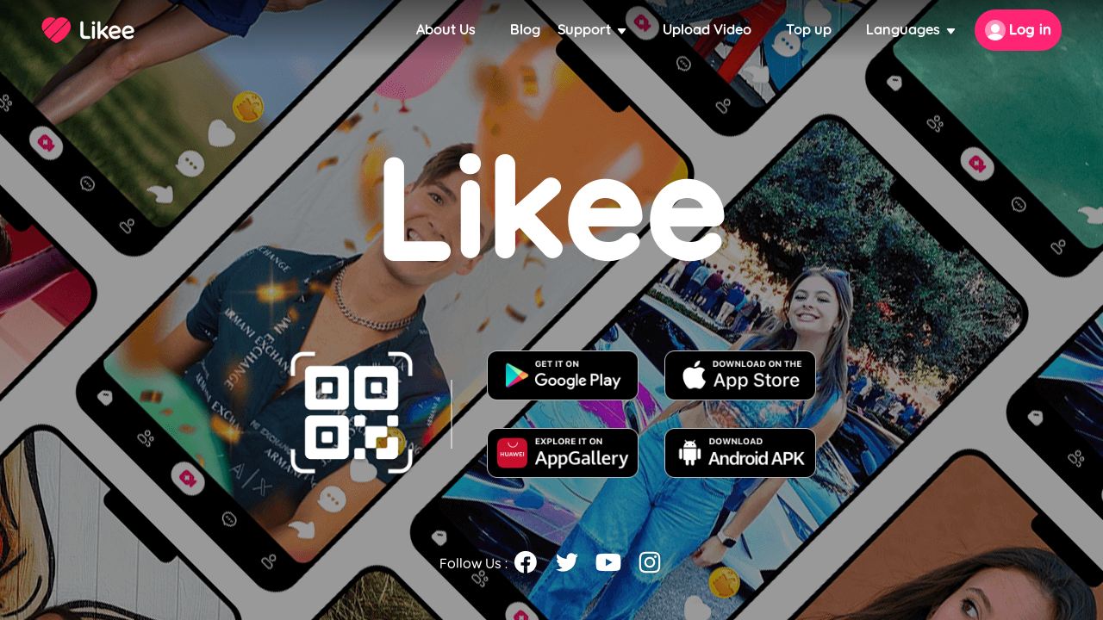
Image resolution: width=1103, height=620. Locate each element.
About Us (446, 30)
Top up (809, 30)
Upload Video (707, 30)
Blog (525, 30)
